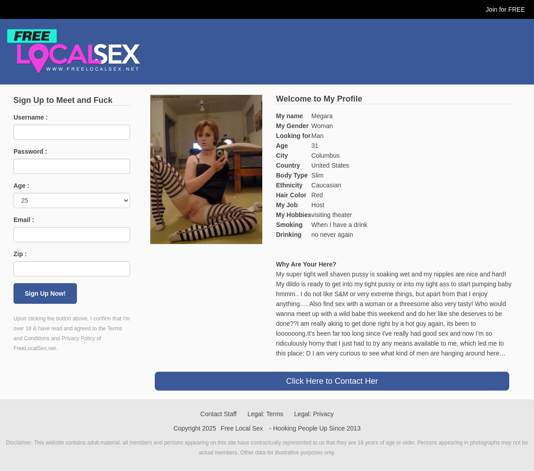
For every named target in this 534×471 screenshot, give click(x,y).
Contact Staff (218, 414)
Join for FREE (505, 9)
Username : (30, 117)
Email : (23, 219)
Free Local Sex (241, 428)
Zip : (20, 254)
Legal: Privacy (314, 414)
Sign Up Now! (45, 293)
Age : (21, 185)
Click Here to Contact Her (332, 381)
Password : (30, 151)
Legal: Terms (265, 414)
